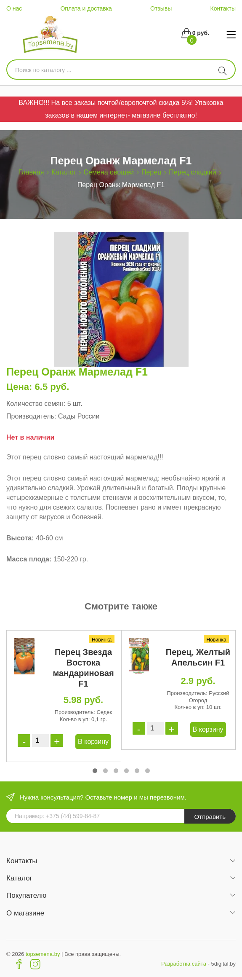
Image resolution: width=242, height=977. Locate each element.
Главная (31, 172)
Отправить (210, 816)
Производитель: (31, 416)
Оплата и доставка (86, 8)
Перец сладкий (192, 172)
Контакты (222, 8)
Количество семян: (35, 403)
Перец (151, 172)
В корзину (93, 741)
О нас (14, 8)
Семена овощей (109, 172)
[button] (95, 770)
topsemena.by (43, 954)
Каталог (63, 172)
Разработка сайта (183, 964)
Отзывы (161, 8)
